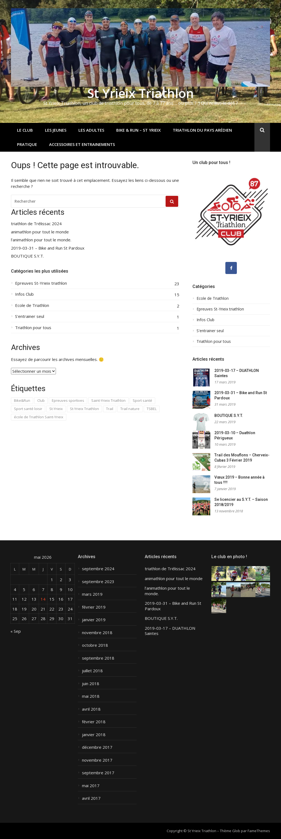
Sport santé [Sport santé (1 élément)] (142, 400)
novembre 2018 (97, 632)
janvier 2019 (94, 619)
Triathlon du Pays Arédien (202, 130)
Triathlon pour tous (33, 327)
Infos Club (24, 294)
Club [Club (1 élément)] (41, 400)
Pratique (27, 144)
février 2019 (94, 607)
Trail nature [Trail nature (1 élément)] (130, 408)
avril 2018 (91, 709)
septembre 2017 (98, 772)
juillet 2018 (92, 670)
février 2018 (94, 721)
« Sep (15, 631)
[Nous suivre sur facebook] (231, 268)
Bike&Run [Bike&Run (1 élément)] (22, 400)
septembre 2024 (98, 568)
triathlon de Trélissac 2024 (36, 223)
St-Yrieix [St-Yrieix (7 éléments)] (56, 408)
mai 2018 (91, 696)
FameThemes (259, 830)
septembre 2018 (98, 658)
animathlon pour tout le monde (40, 232)
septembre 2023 (98, 581)
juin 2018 (90, 683)
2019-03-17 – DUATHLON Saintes (170, 631)
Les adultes (91, 130)
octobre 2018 (95, 645)
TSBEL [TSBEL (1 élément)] (152, 408)
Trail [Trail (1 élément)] (109, 408)
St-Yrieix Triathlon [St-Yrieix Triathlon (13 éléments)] (84, 408)
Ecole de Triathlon (32, 305)
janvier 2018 (94, 734)
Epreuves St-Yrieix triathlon (41, 283)
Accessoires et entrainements (82, 144)
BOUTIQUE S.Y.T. (27, 256)
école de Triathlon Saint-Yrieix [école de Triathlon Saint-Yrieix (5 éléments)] (38, 416)
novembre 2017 (97, 760)
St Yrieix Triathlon (140, 93)
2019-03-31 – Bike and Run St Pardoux (47, 248)
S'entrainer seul (29, 316)
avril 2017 (91, 798)
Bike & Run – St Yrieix (138, 130)
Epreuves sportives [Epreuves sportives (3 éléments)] (68, 400)
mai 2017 (91, 785)
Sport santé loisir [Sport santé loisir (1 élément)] (28, 408)
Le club (25, 130)
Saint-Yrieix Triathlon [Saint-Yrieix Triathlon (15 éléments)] (108, 400)
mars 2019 (92, 594)
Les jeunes (55, 130)
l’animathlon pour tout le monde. (41, 239)
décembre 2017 (97, 747)
